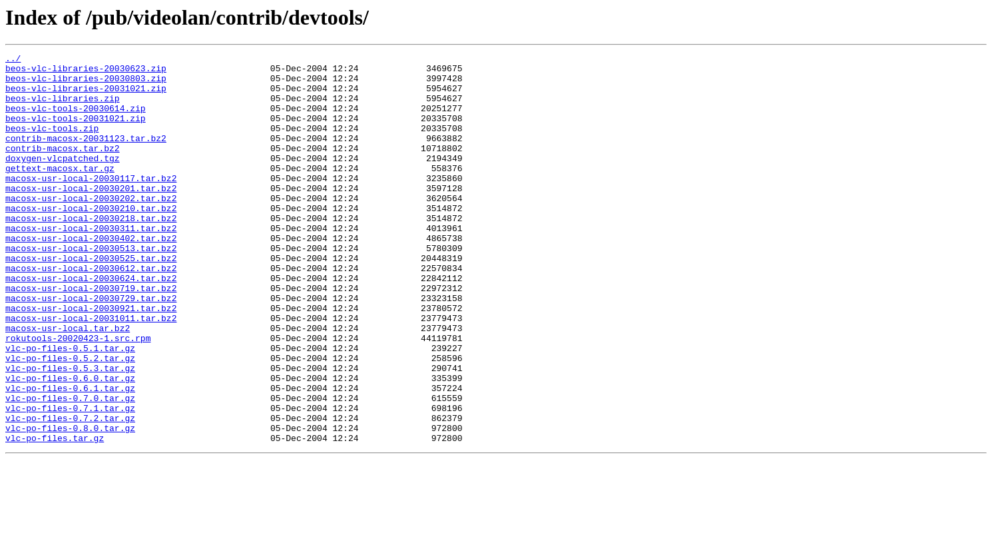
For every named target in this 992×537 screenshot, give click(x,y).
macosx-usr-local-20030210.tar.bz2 (90, 240)
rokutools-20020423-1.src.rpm (77, 396)
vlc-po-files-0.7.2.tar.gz (70, 492)
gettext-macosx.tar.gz (60, 192)
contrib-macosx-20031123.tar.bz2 (85, 156)
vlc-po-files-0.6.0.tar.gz (70, 444)
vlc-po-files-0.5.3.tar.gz (70, 432)
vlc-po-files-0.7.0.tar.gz (70, 468)
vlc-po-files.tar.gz (54, 516)
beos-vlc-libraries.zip (62, 108)
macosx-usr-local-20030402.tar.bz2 (90, 276)
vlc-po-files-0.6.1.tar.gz (70, 456)
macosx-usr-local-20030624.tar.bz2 (90, 324)
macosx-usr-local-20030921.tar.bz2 (90, 360)
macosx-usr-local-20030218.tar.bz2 (90, 252)
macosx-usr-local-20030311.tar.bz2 (90, 264)
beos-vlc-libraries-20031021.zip (85, 96)
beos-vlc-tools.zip (52, 144)
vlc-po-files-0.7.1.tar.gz (70, 480)
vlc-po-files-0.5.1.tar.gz (70, 408)
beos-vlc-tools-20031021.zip (75, 132)
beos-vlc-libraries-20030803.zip (85, 84)
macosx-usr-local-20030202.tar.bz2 (90, 228)
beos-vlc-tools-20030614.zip (75, 120)
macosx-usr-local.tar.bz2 (67, 384)
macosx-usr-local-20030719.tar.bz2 (90, 336)
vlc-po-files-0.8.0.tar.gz (70, 504)
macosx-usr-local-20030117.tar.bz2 (90, 204)
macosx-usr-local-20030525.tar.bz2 (90, 300)
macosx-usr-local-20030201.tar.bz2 (90, 216)
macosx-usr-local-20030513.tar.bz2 (90, 288)
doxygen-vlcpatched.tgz (62, 180)
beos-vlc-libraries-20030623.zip (85, 72)
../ (13, 60)
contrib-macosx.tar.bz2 (62, 168)
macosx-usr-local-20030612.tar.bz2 (90, 312)
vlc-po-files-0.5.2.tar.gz (70, 420)
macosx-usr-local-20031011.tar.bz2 (90, 372)
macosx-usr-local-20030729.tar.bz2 (90, 348)
